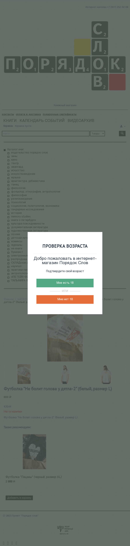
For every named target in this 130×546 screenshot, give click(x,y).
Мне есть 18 (65, 283)
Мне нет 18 (65, 299)
